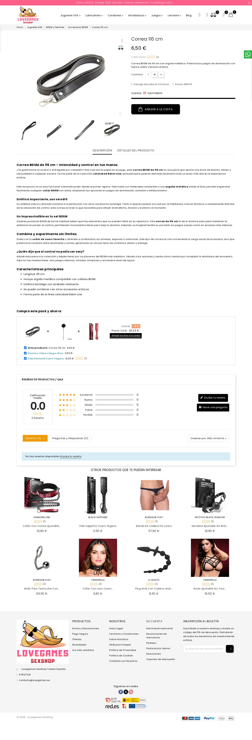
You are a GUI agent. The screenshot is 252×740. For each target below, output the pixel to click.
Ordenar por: (198, 438)
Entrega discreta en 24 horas (151, 84)
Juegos (157, 15)
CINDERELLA (98, 580)
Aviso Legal (116, 628)
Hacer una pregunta (213, 407)
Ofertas (77, 639)
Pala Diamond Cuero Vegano (46, 358)
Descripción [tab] (102, 150)
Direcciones (153, 653)
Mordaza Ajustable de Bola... (210, 526)
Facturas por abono (158, 648)
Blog (188, 15)
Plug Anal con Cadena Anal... (154, 588)
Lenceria (175, 15)
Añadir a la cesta (155, 109)
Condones (116, 15)
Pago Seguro (80, 634)
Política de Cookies (121, 655)
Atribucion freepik (120, 644)
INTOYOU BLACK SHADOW (210, 517)
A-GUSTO (154, 580)
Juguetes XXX (71, 15)
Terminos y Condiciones (124, 634)
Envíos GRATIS (183, 84)
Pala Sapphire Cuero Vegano (98, 526)
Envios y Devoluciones (85, 628)
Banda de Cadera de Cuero (154, 526)
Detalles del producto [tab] (135, 150)
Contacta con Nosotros (123, 661)
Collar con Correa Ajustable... (42, 526)
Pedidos (151, 643)
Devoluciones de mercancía (156, 635)
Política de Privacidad (122, 650)
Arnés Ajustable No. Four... (209, 588)
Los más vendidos (83, 650)
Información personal (159, 628)
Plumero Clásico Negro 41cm (45, 353)
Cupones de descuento (160, 659)
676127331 (25, 674)
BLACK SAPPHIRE (98, 517)
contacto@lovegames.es (34, 680)
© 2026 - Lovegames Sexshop (35, 717)
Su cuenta (154, 621)
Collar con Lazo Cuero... (98, 588)
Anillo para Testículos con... (42, 588)
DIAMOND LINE (42, 517)
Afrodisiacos (137, 15)
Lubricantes (95, 15)
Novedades (79, 644)
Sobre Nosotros (118, 639)
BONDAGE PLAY (154, 517)
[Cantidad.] (148, 74)
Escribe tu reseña (212, 398)
